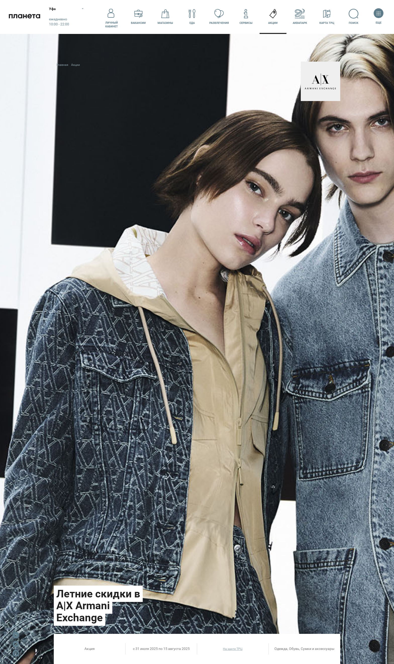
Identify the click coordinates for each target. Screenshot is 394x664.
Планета (25, 17)
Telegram (16, 644)
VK (16, 635)
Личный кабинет (111, 16)
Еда (192, 17)
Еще (378, 16)
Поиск (353, 17)
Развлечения (219, 17)
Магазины (165, 17)
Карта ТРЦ (326, 17)
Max (16, 653)
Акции (273, 17)
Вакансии (138, 17)
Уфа (53, 9)
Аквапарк (300, 17)
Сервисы (246, 17)
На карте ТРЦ (232, 649)
